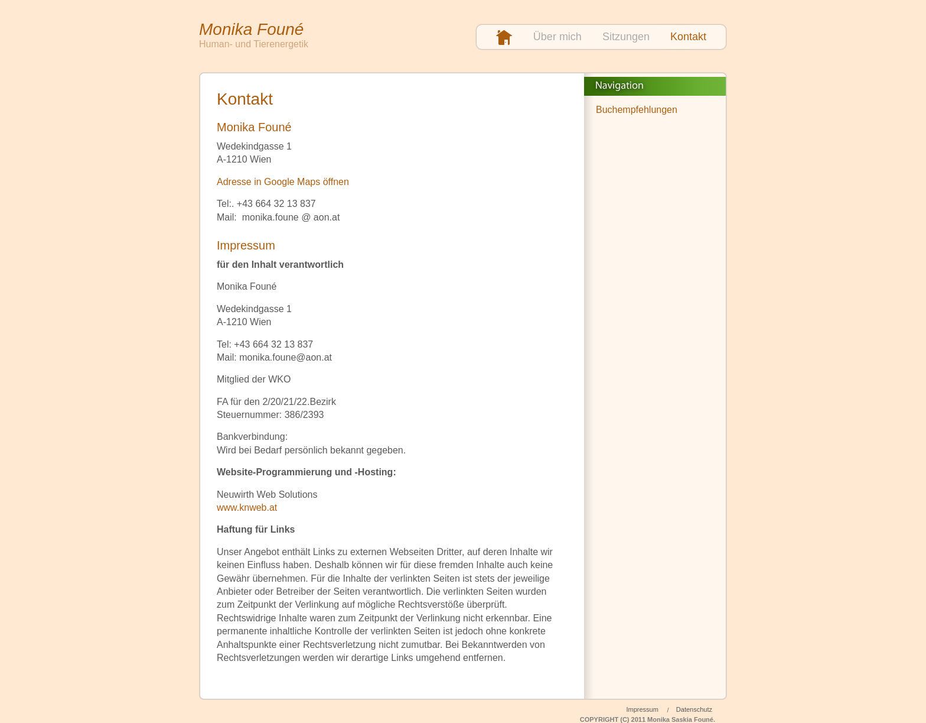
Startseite (504, 38)
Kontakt (688, 37)
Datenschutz (694, 709)
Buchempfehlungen (636, 110)
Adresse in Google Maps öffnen (283, 182)
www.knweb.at (247, 507)
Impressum (642, 709)
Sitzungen (626, 37)
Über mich (557, 37)
